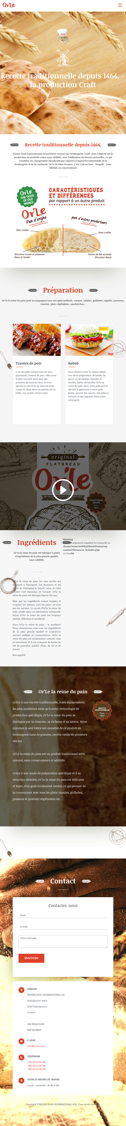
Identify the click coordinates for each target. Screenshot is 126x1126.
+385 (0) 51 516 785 (36, 1065)
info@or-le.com (35, 1046)
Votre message (63, 941)
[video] (63, 486)
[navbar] (120, 4)
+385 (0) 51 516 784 (36, 1062)
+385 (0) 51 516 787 (36, 1069)
